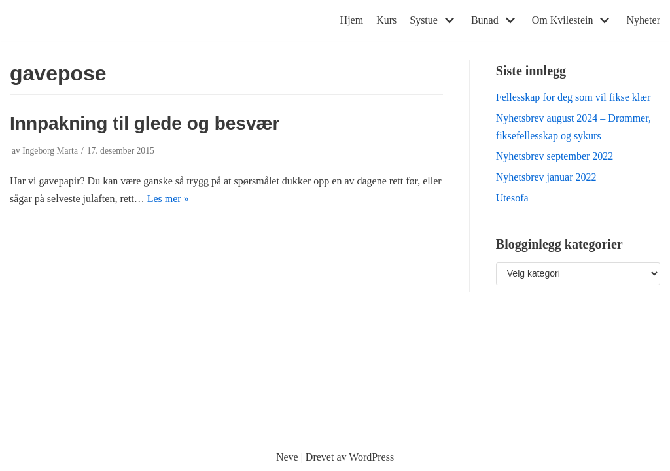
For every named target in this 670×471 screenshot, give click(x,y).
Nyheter (643, 20)
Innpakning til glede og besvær (144, 123)
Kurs (386, 20)
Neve (287, 456)
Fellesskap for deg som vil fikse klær (573, 97)
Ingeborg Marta (50, 151)
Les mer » (168, 198)
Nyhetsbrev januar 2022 (546, 177)
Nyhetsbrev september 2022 (555, 156)
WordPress (371, 456)
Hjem (352, 20)
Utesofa (512, 197)
